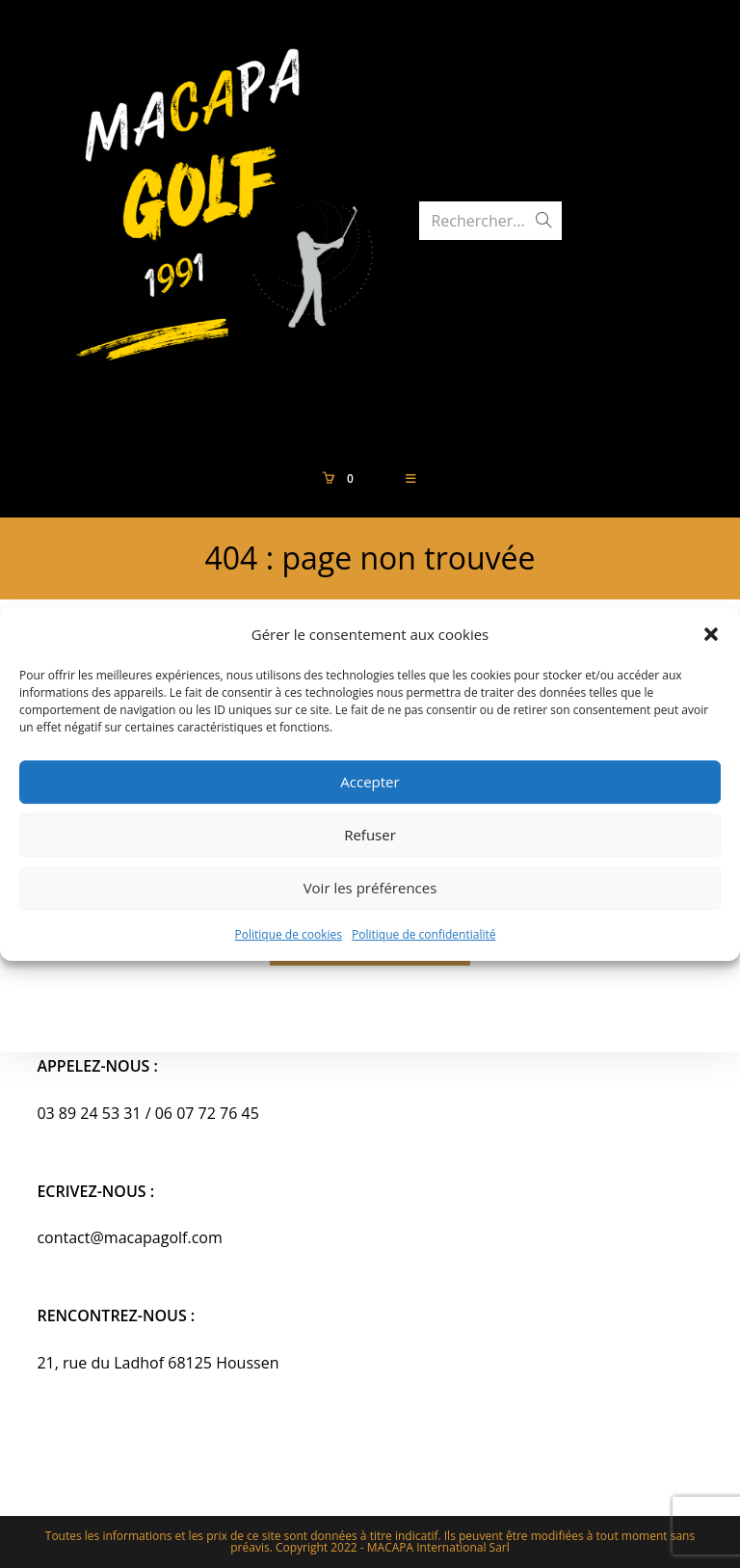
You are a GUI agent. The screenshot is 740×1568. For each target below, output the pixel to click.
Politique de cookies (289, 934)
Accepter (369, 781)
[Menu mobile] (411, 479)
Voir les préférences (370, 887)
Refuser (370, 834)
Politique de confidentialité (423, 934)
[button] (711, 634)
